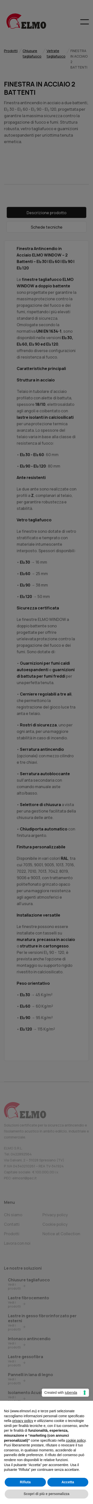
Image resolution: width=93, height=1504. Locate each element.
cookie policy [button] (76, 1440)
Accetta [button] (68, 1482)
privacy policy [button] (22, 1421)
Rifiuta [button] (25, 1482)
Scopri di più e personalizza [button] (46, 1494)
